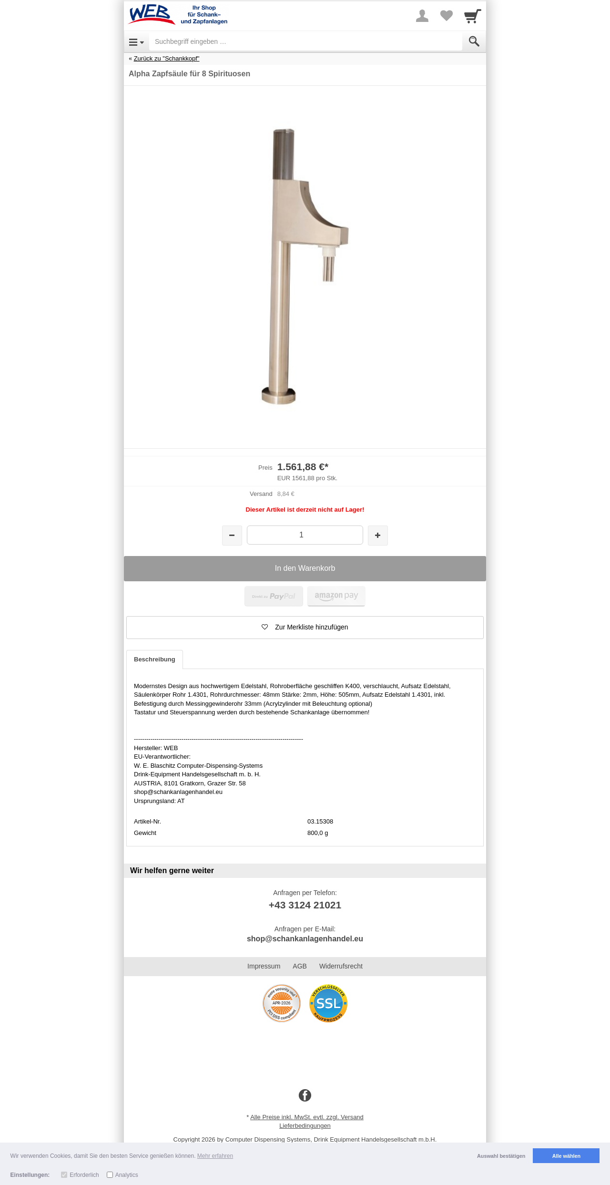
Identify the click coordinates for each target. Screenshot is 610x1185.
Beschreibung (154, 659)
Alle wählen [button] (566, 1156)
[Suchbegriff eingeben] (305, 41)
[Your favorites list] (446, 16)
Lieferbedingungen (305, 1125)
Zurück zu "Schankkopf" (167, 58)
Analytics (126, 1175)
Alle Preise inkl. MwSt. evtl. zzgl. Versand (307, 1117)
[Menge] (305, 535)
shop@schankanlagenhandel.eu (305, 939)
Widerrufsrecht (341, 966)
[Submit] (474, 41)
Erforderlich (84, 1175)
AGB (300, 966)
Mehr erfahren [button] (215, 1156)
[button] (305, 627)
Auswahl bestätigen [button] (501, 1156)
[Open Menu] (136, 41)
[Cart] (472, 16)
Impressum (263, 966)
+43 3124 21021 (305, 904)
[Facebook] (305, 1095)
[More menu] (422, 16)
